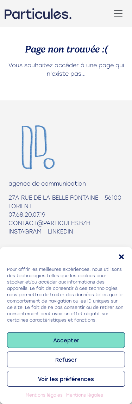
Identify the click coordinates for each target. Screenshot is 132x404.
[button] (121, 255)
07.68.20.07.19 (26, 214)
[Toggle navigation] (118, 13)
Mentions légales (44, 395)
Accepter (66, 340)
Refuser (66, 359)
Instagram (25, 231)
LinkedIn (60, 231)
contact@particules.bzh (49, 222)
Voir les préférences (66, 379)
